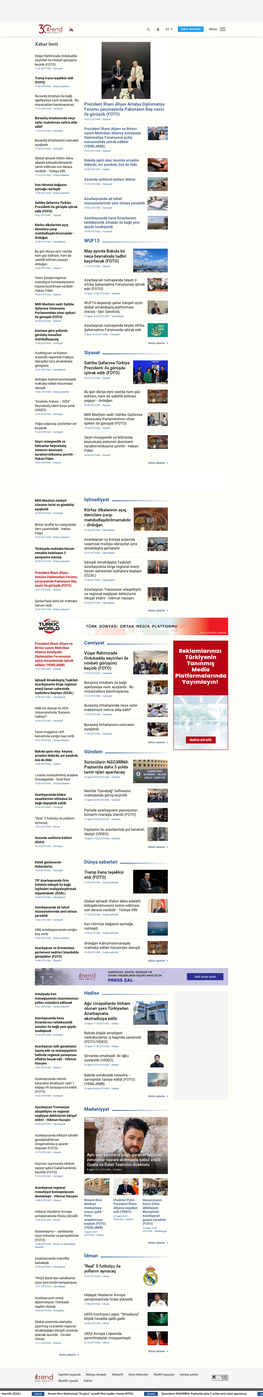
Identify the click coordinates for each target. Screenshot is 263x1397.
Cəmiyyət (94, 643)
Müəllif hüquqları (164, 1374)
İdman (91, 1255)
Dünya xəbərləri (100, 862)
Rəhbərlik (117, 1374)
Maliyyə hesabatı (96, 1374)
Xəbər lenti (46, 44)
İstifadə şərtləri (189, 1374)
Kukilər (88, 1380)
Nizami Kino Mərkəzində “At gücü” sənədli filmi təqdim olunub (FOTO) (109, 1393)
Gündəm (93, 751)
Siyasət (92, 352)
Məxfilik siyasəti (68, 1380)
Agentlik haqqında (69, 1374)
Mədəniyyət (96, 1109)
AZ (167, 29)
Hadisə (91, 993)
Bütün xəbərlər (156, 343)
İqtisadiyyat (96, 499)
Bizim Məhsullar (138, 1374)
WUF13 (92, 240)
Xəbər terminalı (191, 29)
